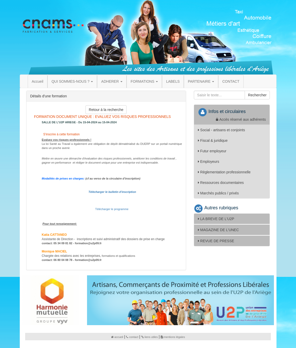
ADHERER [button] (111, 81)
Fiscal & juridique (213, 140)
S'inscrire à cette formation (61, 134)
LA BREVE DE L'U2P (216, 219)
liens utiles (149, 336)
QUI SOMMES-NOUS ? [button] (72, 81)
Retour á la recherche (106, 110)
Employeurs (208, 161)
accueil (117, 336)
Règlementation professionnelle (224, 172)
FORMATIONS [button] (144, 81)
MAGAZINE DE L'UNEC (218, 230)
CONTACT (231, 81)
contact (132, 336)
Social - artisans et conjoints (221, 130)
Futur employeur (212, 151)
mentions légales (173, 336)
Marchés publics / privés (218, 193)
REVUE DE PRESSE (216, 241)
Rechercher (257, 95)
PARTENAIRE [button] (201, 81)
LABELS (173, 81)
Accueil (37, 81)
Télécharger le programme (112, 209)
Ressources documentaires (221, 183)
